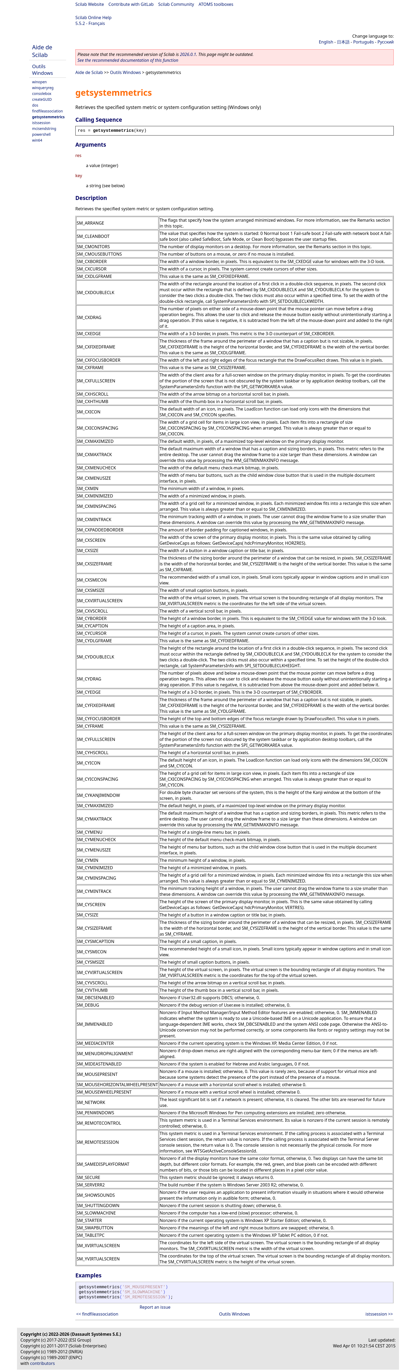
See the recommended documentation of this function (127, 60)
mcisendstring (44, 128)
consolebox (41, 93)
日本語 (343, 42)
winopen (39, 81)
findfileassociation (47, 110)
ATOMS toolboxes (216, 4)
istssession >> (379, 1314)
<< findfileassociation (97, 1314)
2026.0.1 (188, 54)
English (326, 42)
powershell (41, 134)
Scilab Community (176, 4)
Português (363, 42)
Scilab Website (89, 4)
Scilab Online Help (93, 17)
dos (35, 105)
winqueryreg (43, 87)
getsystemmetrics (48, 116)
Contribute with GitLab (131, 4)
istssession (41, 122)
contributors (42, 1363)
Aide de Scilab (42, 51)
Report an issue (155, 1307)
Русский (386, 42)
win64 (37, 140)
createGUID (42, 99)
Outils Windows (42, 69)
